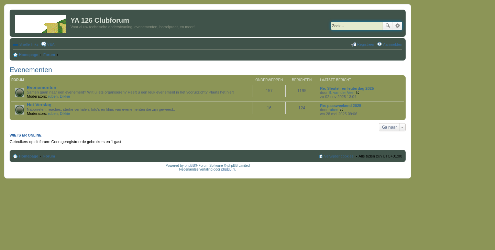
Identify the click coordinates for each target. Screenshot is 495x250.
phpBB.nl (228, 169)
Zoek (388, 26)
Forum (49, 156)
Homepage (28, 156)
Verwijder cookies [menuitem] (339, 156)
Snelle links (28, 44)
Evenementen (31, 70)
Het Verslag (39, 104)
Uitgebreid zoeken (397, 26)
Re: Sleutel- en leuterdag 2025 (347, 88)
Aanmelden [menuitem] (392, 44)
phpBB (190, 165)
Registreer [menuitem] (366, 44)
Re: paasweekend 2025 (340, 106)
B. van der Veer (342, 92)
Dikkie (65, 96)
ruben (53, 96)
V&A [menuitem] (51, 44)
